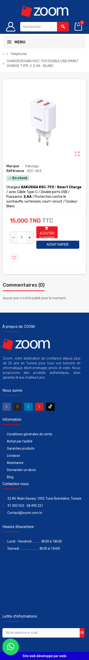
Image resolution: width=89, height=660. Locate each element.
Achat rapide (58, 245)
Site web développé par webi (44, 656)
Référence (15, 171)
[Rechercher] (44, 26)
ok (82, 633)
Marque (12, 166)
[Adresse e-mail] (41, 633)
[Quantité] (21, 237)
